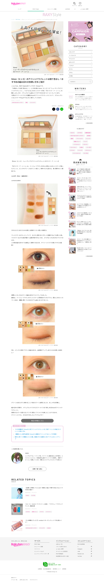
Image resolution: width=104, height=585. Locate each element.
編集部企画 (87, 132)
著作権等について (57, 569)
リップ (85, 141)
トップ (19, 9)
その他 (70, 76)
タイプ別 (33, 495)
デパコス (72, 150)
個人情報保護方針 (47, 569)
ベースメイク (72, 55)
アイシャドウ (32, 102)
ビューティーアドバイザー (40, 553)
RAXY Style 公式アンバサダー (17, 102)
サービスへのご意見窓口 (62, 551)
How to (27, 495)
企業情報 (40, 569)
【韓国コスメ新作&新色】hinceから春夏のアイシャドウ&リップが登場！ (36, 434)
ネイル (70, 69)
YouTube (80, 556)
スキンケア (72, 52)
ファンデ (80, 150)
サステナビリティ (34, 579)
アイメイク (18, 100)
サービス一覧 (14, 579)
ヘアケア (71, 65)
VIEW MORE (89, 123)
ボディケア (72, 62)
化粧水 (81, 147)
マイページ (37, 549)
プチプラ (41, 511)
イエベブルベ (73, 147)
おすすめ (27, 511)
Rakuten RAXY (18, 3)
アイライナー (48, 511)
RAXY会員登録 (81, 544)
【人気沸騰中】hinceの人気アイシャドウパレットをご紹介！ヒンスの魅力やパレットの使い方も (38, 430)
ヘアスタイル (77, 144)
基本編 (88, 135)
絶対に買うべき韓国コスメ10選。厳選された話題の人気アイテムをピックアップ (37, 438)
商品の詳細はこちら (37, 421)
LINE (79, 551)
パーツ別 (89, 147)
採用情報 (64, 569)
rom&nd (48, 528)
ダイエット (88, 150)
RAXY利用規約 (59, 553)
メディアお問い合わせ (61, 546)
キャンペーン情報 (52, 9)
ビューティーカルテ (39, 551)
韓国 (26, 102)
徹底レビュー (34, 511)
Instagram (80, 549)
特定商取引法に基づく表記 (62, 556)
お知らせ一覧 (59, 544)
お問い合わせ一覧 (23, 579)
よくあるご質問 (84, 9)
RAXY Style (36, 9)
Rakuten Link (81, 553)
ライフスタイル (76, 153)
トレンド (88, 138)
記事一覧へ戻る (37, 469)
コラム (70, 72)
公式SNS (67, 9)
